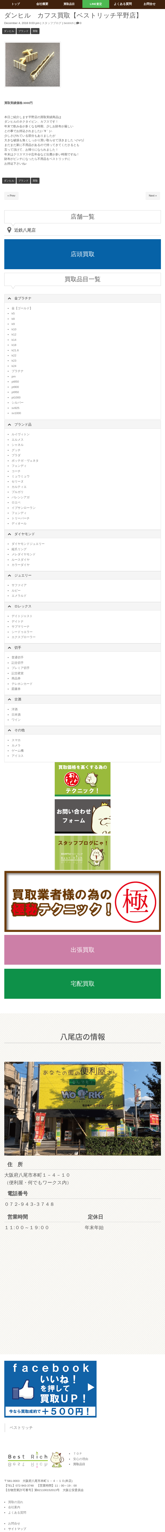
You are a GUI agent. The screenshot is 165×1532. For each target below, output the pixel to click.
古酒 (17, 699)
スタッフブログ (52, 23)
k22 (14, 355)
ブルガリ (18, 492)
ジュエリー (23, 575)
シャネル (18, 444)
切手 (17, 647)
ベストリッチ (21, 1427)
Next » (153, 195)
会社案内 (14, 1507)
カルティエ (19, 486)
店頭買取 (83, 254)
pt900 (15, 387)
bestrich (70, 23)
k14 (14, 339)
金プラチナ (23, 298)
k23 (14, 360)
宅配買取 (83, 983)
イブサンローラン (24, 507)
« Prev (12, 195)
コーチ (16, 471)
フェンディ (19, 465)
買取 (35, 31)
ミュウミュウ (21, 476)
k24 (14, 366)
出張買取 (83, 949)
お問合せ (14, 1523)
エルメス (18, 439)
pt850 (15, 381)
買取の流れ (15, 1502)
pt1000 (16, 397)
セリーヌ (18, 481)
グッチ (16, 450)
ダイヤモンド (24, 534)
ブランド (23, 31)
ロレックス (23, 606)
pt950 (15, 392)
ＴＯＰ (77, 1453)
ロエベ (16, 502)
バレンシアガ (21, 497)
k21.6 (15, 350)
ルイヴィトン (21, 434)
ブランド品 (23, 424)
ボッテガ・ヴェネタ (25, 460)
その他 (19, 730)
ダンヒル (9, 31)
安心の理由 (80, 1459)
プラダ (16, 455)
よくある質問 (17, 1512)
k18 (14, 345)
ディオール (19, 523)
